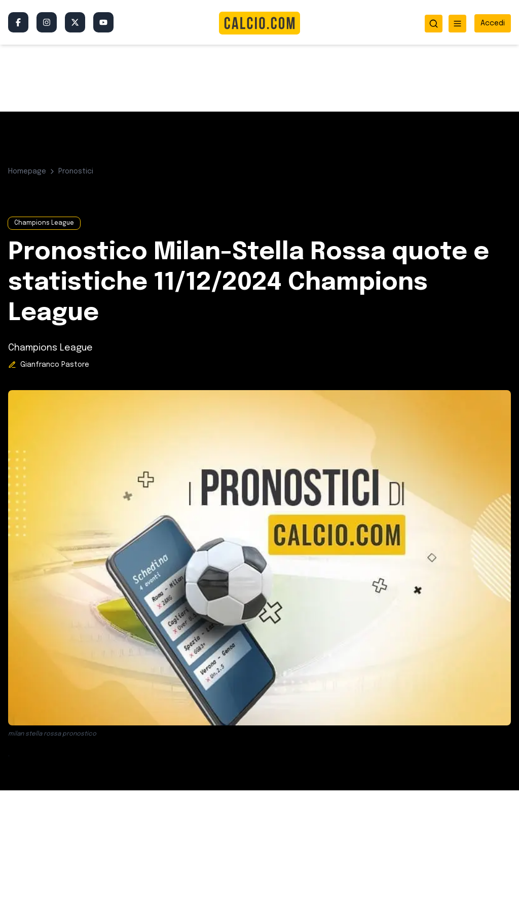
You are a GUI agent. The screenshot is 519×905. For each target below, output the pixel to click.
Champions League (44, 223)
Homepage (27, 171)
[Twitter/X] (75, 22)
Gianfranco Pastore (54, 364)
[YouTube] (103, 22)
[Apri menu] (457, 23)
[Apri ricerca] (433, 23)
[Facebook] (18, 22)
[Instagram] (46, 22)
